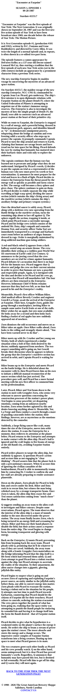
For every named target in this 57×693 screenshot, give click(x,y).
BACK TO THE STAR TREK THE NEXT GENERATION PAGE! (28, 672)
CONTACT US (28, 690)
